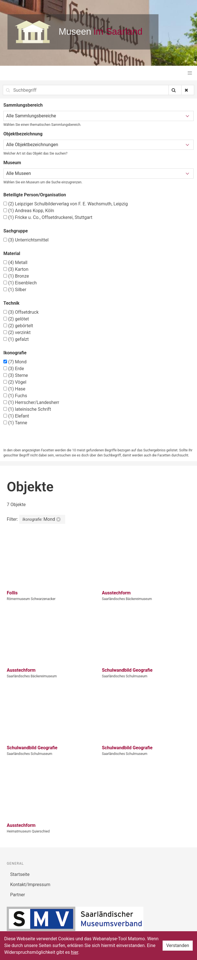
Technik (11, 303)
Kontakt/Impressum (30, 884)
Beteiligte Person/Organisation (34, 194)
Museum (12, 162)
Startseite (20, 874)
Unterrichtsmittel (26, 240)
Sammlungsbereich (23, 105)
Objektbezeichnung (23, 134)
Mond (15, 361)
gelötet (16, 319)
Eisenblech (20, 282)
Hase (14, 389)
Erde (13, 368)
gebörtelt (18, 325)
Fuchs (15, 395)
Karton (16, 269)
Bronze (16, 276)
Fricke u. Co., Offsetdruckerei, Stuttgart (47, 217)
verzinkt (17, 332)
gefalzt (16, 339)
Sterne (15, 375)
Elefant (16, 416)
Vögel (14, 382)
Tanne (15, 422)
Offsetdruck (21, 312)
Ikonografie (15, 352)
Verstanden (177, 945)
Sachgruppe (15, 231)
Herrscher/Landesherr (31, 402)
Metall (15, 262)
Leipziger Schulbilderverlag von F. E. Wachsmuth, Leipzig (65, 204)
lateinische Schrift (27, 409)
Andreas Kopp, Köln (28, 210)
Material (11, 253)
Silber (14, 289)
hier (74, 952)
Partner (17, 894)
